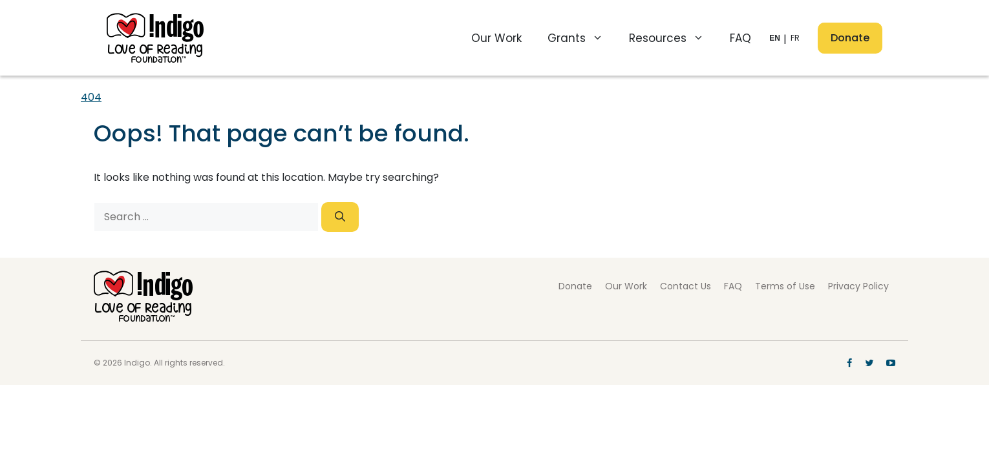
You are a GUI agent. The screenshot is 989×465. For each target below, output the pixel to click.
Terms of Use (785, 286)
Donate (850, 37)
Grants (582, 38)
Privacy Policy (858, 286)
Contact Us (685, 286)
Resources (673, 38)
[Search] (340, 217)
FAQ (740, 38)
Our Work (496, 38)
